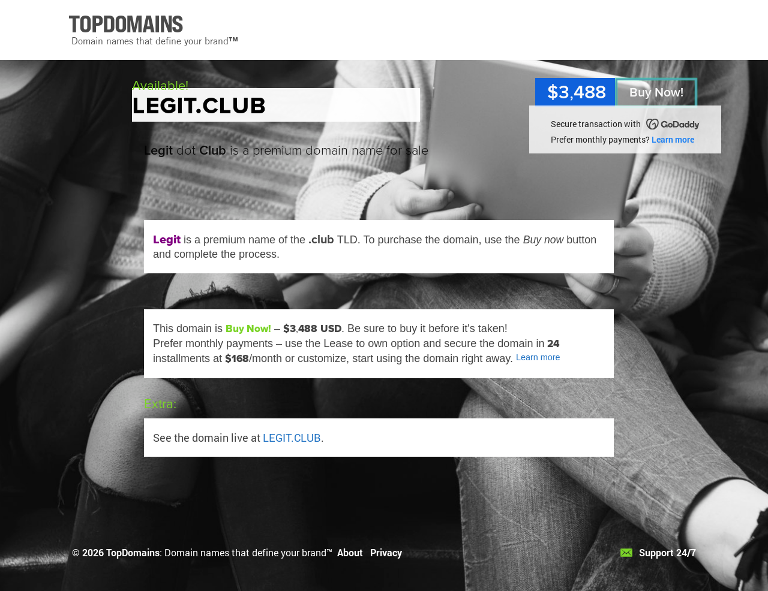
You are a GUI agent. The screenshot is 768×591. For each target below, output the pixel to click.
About (350, 552)
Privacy (386, 552)
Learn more (673, 139)
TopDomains (133, 552)
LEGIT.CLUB (292, 437)
